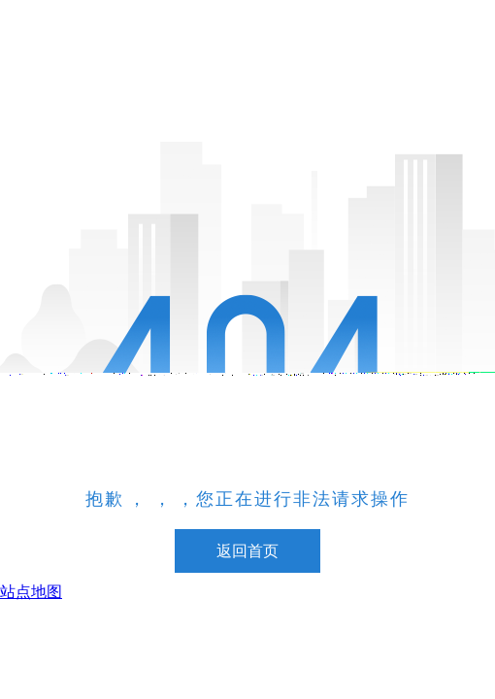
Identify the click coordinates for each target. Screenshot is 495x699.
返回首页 (247, 551)
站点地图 (31, 591)
